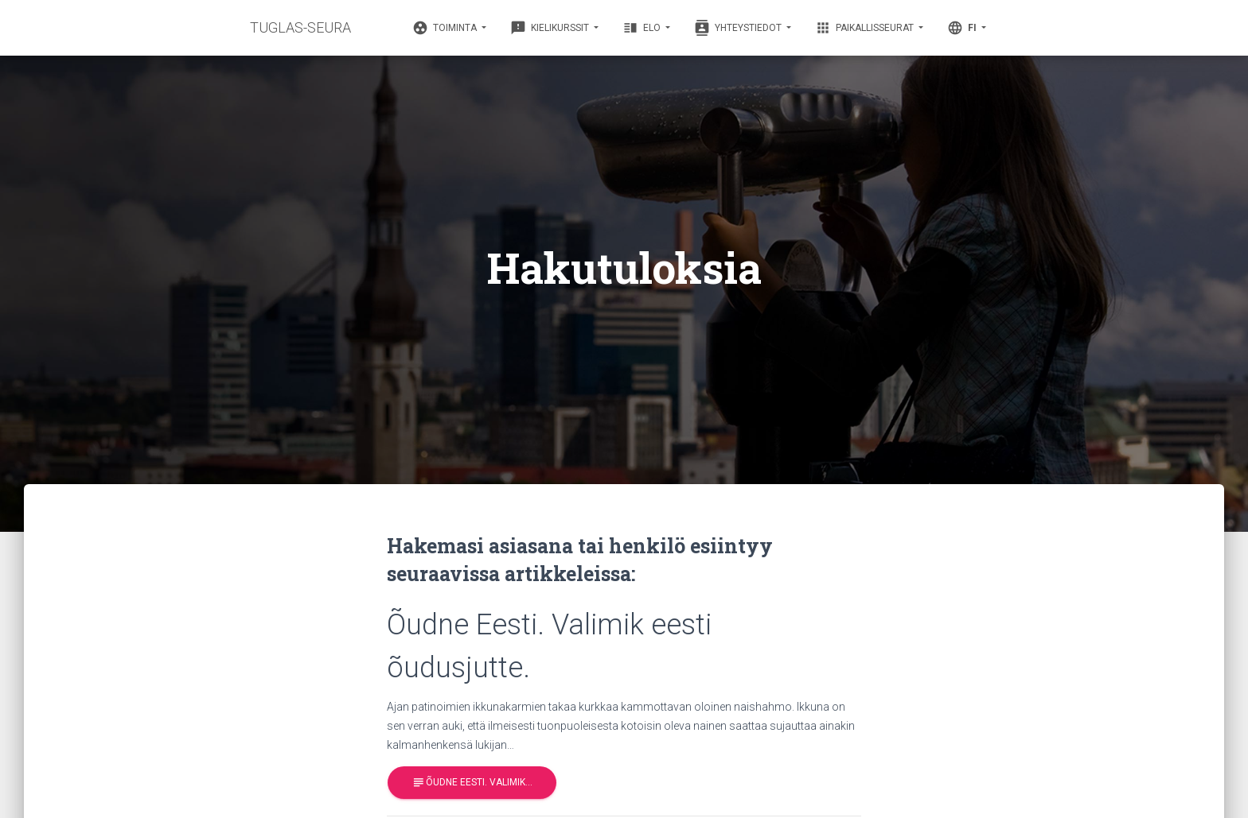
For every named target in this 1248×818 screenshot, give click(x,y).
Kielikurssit (550, 28)
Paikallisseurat (865, 28)
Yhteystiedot (739, 28)
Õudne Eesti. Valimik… (471, 782)
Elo (642, 28)
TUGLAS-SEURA (300, 27)
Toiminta (445, 28)
